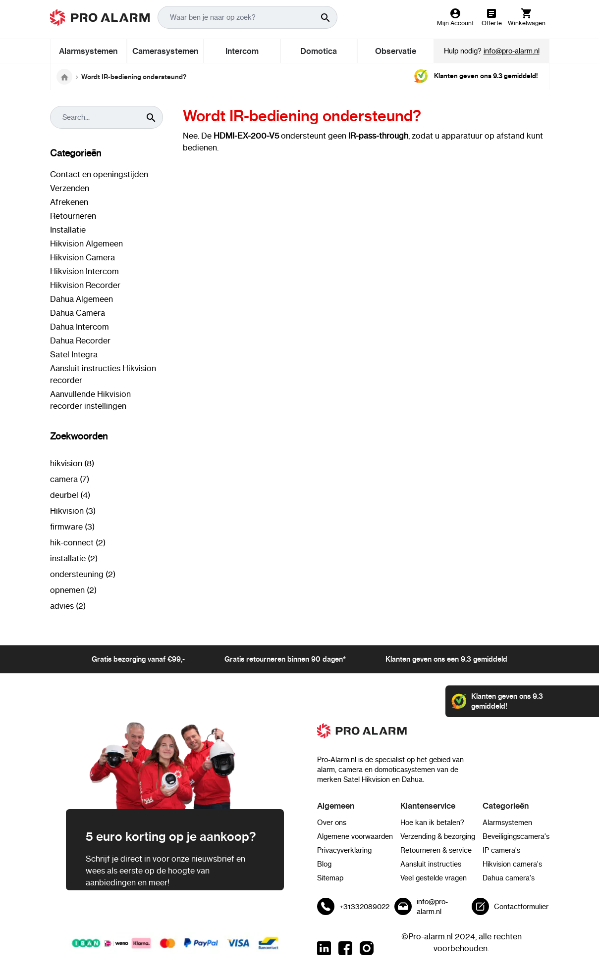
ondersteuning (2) (82, 574)
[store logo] (100, 17)
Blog (324, 864)
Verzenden (69, 188)
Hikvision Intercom (84, 271)
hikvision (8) (72, 463)
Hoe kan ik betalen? (432, 822)
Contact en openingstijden (99, 174)
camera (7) (69, 479)
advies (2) (68, 606)
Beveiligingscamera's (516, 836)
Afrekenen (69, 202)
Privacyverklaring (344, 850)
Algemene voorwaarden (355, 836)
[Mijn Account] (455, 17)
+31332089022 (364, 906)
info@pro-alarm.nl (512, 51)
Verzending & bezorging (437, 836)
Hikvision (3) (73, 511)
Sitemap (330, 877)
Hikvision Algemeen (86, 243)
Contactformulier (521, 906)
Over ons (331, 822)
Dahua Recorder (80, 340)
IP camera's (501, 850)
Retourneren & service (436, 850)
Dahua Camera (77, 313)
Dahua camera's (509, 877)
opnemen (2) (73, 590)
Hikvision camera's (512, 864)
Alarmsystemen (507, 822)
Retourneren (73, 216)
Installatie (68, 230)
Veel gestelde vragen (433, 877)
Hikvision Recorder (85, 285)
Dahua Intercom (79, 327)
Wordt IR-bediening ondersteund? (133, 77)
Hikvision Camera (82, 257)
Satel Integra (74, 354)
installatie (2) (74, 558)
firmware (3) (72, 527)
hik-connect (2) (78, 542)
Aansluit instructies (430, 864)
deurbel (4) (70, 495)
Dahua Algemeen (81, 299)
